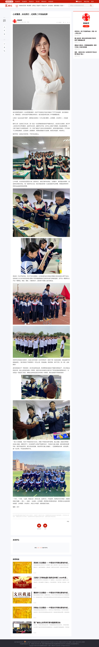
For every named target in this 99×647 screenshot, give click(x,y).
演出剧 (37, 1)
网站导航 (86, 1)
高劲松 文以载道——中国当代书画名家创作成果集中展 (54, 563)
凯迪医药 (17, 1)
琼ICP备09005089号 (18, 642)
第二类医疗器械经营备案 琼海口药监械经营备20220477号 (52, 643)
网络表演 (43, 1)
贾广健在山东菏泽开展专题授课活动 (47, 623)
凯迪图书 (24, 1)
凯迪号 (80, 1)
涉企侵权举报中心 (75, 643)
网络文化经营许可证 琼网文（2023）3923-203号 (70, 642)
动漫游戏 (50, 1)
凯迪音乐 (31, 1)
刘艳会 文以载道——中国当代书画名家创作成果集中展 (54, 608)
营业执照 (68, 643)
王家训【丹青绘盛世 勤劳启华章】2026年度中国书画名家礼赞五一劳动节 (61, 578)
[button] (9, 2)
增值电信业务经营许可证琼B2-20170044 (50, 642)
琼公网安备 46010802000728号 (32, 642)
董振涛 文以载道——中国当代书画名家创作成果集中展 (54, 593)
